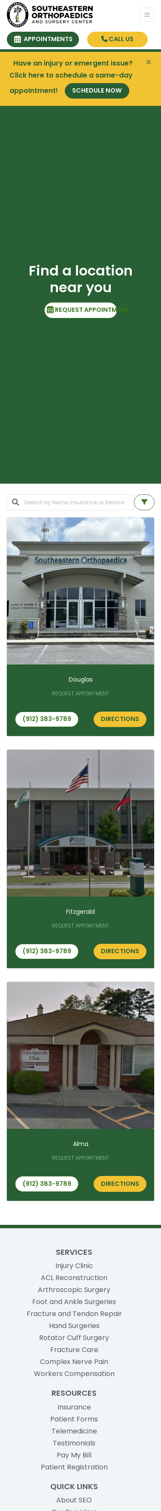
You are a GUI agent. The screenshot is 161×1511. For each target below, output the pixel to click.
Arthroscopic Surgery (74, 1290)
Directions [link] (120, 719)
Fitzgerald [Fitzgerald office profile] (80, 911)
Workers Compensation (74, 1374)
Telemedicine (74, 1431)
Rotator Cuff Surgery (74, 1338)
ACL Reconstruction (74, 1278)
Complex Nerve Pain (74, 1362)
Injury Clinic (74, 1266)
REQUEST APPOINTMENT (82, 309)
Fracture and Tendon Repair (74, 1314)
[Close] (149, 62)
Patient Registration (74, 1467)
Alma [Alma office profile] (80, 1144)
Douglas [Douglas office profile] (81, 679)
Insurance (74, 1407)
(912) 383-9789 (46, 719)
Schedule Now (97, 90)
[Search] (79, 502)
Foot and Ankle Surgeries (74, 1302)
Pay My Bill (74, 1455)
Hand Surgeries (74, 1326)
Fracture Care (74, 1350)
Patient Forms (74, 1419)
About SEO (74, 1500)
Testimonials (74, 1443)
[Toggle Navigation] (147, 15)
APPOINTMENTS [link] (43, 39)
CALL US (117, 39)
